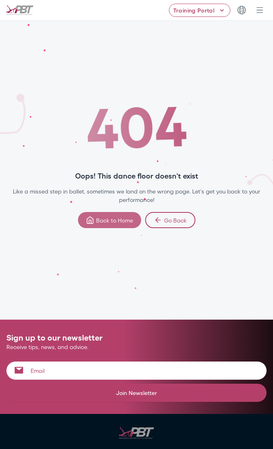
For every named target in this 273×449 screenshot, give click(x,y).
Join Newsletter (136, 393)
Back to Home (109, 220)
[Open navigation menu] (260, 10)
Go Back (170, 220)
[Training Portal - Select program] (199, 10)
